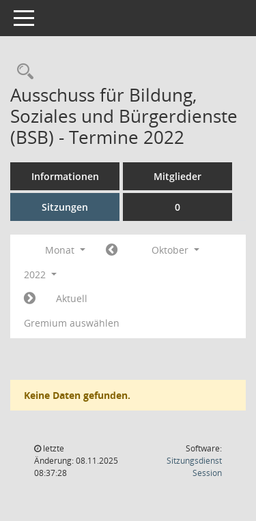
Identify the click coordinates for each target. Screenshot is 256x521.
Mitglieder (177, 176)
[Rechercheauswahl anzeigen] (21, 72)
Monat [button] (65, 249)
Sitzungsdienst (194, 467)
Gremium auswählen (71, 322)
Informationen (65, 176)
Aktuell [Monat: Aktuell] (71, 298)
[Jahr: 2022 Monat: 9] (112, 250)
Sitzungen (65, 206)
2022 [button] (40, 274)
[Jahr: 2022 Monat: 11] (30, 298)
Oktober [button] (175, 249)
